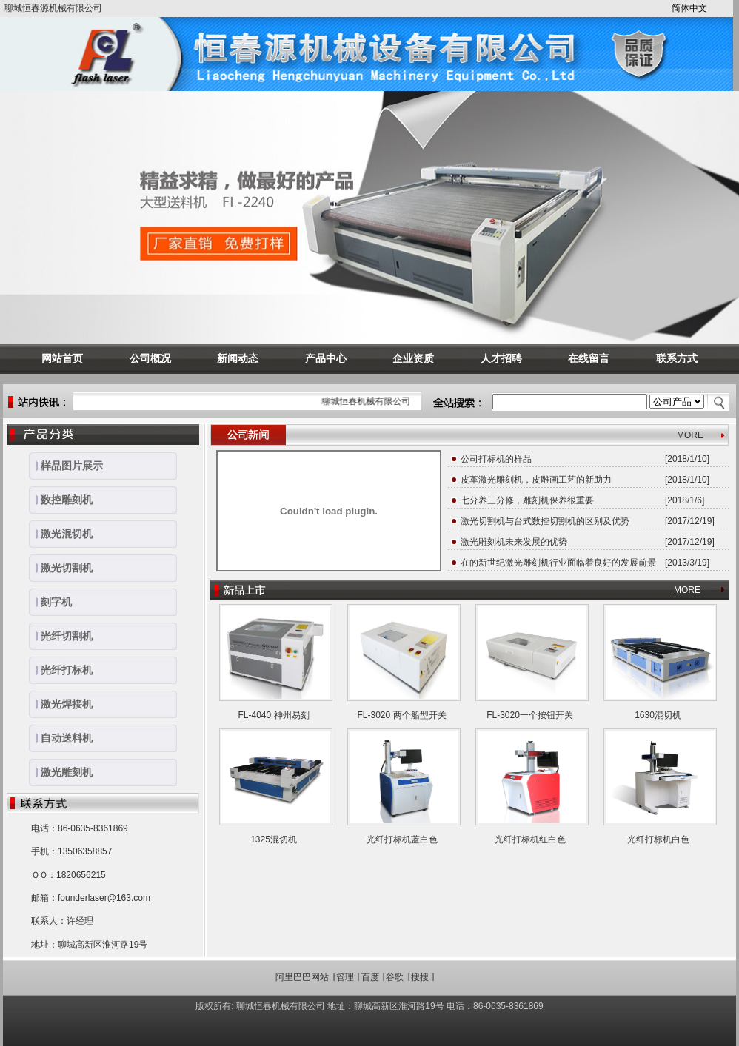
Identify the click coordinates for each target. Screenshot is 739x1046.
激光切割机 (61, 568)
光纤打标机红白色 (530, 839)
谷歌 (395, 977)
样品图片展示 (66, 466)
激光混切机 (61, 534)
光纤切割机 (61, 636)
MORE (690, 435)
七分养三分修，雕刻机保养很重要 (527, 500)
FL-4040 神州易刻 (273, 715)
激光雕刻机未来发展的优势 (514, 542)
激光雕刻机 (61, 772)
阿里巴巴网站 (302, 977)
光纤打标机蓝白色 (402, 839)
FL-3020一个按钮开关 (529, 715)
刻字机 (50, 602)
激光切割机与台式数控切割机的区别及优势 (545, 521)
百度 (370, 977)
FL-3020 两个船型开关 (401, 715)
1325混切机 (273, 839)
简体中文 (689, 8)
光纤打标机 (61, 670)
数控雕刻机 (61, 500)
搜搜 (420, 977)
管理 (345, 977)
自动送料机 (61, 738)
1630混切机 (658, 715)
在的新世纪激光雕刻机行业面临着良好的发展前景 (558, 562)
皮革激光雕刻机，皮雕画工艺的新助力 (536, 480)
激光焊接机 (61, 704)
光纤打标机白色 (658, 839)
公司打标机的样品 (496, 459)
